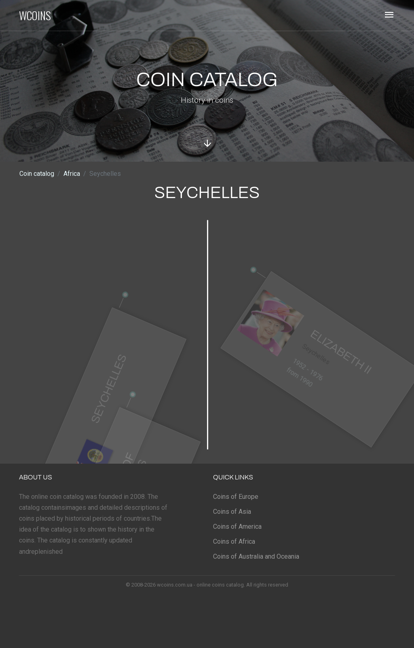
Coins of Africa (234, 541)
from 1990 (297, 384)
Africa (71, 173)
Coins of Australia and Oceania (256, 556)
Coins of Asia (232, 511)
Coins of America (237, 526)
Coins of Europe (235, 496)
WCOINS (35, 15)
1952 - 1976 (305, 376)
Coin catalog (36, 173)
